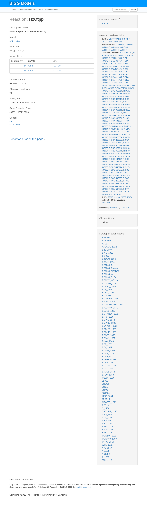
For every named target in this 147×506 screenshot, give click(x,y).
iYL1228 (105, 451)
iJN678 (105, 387)
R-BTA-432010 (115, 61)
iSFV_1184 (107, 423)
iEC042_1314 (108, 262)
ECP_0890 (14, 125)
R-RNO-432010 (115, 148)
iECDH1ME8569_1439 (112, 304)
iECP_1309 (14, 41)
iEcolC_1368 (108, 341)
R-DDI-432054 (115, 85)
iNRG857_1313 (109, 402)
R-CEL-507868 (115, 72)
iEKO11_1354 (108, 372)
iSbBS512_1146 (109, 411)
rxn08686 (129, 44)
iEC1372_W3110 (110, 280)
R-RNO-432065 (115, 151)
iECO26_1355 (108, 335)
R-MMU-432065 (116, 129)
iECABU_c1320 (109, 286)
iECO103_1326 (109, 329)
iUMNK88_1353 (109, 439)
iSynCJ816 (107, 432)
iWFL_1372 (107, 445)
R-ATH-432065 (119, 55)
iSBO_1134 (107, 414)
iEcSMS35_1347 (110, 359)
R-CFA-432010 (115, 74)
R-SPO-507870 (115, 170)
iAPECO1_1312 (109, 247)
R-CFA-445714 (115, 80)
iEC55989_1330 (109, 283)
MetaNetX (114, 208)
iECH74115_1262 (110, 314)
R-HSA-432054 (115, 118)
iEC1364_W (107, 274)
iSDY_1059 (107, 417)
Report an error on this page (26, 138)
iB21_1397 (107, 250)
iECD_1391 (107, 295)
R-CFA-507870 (115, 83)
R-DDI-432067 (108, 88)
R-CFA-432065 (115, 77)
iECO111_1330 (109, 332)
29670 (129, 197)
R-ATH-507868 (115, 58)
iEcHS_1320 (108, 317)
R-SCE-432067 (115, 162)
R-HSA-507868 (115, 124)
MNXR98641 (107, 203)
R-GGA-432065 (115, 110)
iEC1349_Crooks (110, 268)
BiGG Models (22, 3)
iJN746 (105, 390)
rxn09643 (115, 47)
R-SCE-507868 (115, 164)
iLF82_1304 (107, 396)
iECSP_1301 (108, 362)
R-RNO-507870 (115, 156)
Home (14, 10)
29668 (117, 197)
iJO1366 (106, 393)
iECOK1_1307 (108, 338)
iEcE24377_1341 (110, 308)
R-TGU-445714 (115, 186)
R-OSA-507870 (115, 143)
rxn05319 (120, 44)
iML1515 (106, 399)
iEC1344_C (107, 265)
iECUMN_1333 (109, 365)
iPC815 (105, 405)
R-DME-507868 (115, 96)
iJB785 (105, 381)
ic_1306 (105, 256)
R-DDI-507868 (121, 88)
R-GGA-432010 (115, 107)
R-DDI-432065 (128, 85)
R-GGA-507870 (115, 115)
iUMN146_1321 (109, 436)
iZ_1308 (105, 457)
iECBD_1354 (108, 292)
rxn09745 (124, 47)
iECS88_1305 (108, 350)
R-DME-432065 (115, 94)
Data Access (38, 10)
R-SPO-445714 (115, 167)
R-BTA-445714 (115, 66)
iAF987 (105, 244)
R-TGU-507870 (115, 189)
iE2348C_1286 (109, 259)
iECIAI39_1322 (109, 323)
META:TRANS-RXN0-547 (119, 39)
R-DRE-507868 (115, 104)
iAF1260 (106, 237)
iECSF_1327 (108, 356)
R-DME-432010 (115, 91)
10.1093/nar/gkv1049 (83, 487)
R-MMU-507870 (116, 134)
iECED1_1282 (108, 311)
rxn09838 (115, 50)
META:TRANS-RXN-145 (112, 42)
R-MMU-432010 (116, 126)
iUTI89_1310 (108, 442)
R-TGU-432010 (115, 181)
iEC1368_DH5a (109, 277)
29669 (123, 197)
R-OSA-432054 (115, 137)
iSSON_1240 (108, 429)
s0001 (12, 121)
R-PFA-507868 (115, 145)
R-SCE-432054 (115, 159)
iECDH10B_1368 (110, 298)
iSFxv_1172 (107, 426)
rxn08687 (106, 47)
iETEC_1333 (108, 375)
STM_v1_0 (107, 460)
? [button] (44, 138)
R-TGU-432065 (115, 183)
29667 (110, 197)
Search (133, 10)
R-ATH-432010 (125, 53)
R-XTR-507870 (115, 194)
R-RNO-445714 (115, 153)
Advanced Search (25, 10)
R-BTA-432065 (115, 64)
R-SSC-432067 (115, 175)
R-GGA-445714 (115, 113)
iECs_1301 (107, 347)
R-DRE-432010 (115, 99)
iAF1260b (106, 241)
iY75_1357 (107, 448)
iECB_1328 (107, 289)
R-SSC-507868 (115, 178)
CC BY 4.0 (124, 208)
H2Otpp (105, 23)
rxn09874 (124, 50)
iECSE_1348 (108, 353)
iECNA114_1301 (110, 326)
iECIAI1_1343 (108, 320)
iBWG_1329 (107, 253)
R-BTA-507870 (115, 69)
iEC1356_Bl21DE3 (110, 271)
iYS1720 (106, 454)
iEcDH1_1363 (108, 301)
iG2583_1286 (108, 378)
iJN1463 (105, 384)
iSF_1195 (106, 420)
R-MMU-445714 (116, 132)
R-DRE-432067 (115, 102)
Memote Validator (51, 10)
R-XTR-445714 (115, 192)
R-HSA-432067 (115, 121)
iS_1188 (105, 408)
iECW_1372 (107, 368)
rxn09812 (106, 50)
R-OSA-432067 (115, 140)
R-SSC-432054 (115, 173)
